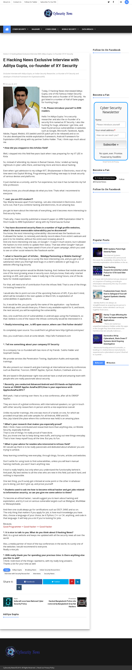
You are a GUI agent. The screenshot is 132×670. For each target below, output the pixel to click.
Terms (109, 162)
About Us (6, 2)
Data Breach (87, 29)
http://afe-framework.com (58, 335)
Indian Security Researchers (50, 570)
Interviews (37, 574)
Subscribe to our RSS (48, 2)
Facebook (29, 581)
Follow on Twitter (30, 2)
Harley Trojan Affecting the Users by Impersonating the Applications (115, 317)
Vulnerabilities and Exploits (18, 36)
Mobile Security (69, 29)
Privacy (116, 162)
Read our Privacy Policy (45, 668)
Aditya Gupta (17, 570)
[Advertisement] (111, 72)
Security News (49, 574)
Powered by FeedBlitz (111, 156)
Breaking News (30, 570)
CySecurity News (9, 668)
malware (36, 29)
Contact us (17, 2)
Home (5, 54)
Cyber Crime (50, 29)
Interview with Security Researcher (17, 574)
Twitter (56, 581)
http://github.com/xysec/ (72, 330)
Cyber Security (19, 29)
